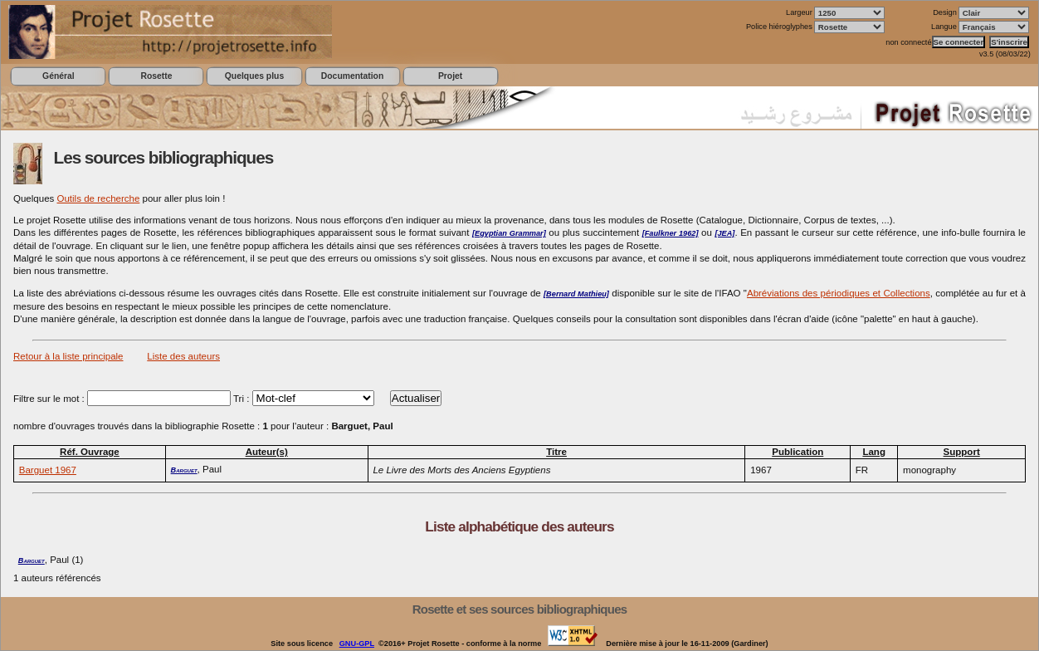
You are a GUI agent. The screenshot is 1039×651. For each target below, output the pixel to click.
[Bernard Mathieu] (576, 294)
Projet (450, 76)
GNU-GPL (356, 643)
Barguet (184, 470)
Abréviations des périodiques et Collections (838, 293)
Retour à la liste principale (68, 356)
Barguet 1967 (47, 470)
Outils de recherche (98, 198)
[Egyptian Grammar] (509, 233)
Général (58, 76)
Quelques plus (254, 76)
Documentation (352, 76)
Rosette (156, 76)
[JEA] (724, 233)
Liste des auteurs (183, 356)
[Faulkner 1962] (670, 233)
